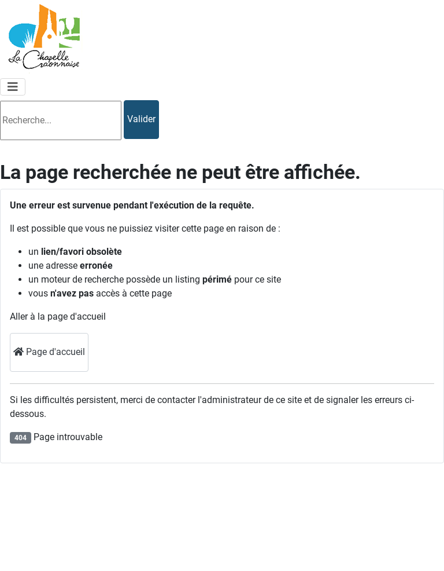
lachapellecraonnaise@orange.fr (91, 549)
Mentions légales (405, 479)
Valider (141, 119)
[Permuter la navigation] (12, 87)
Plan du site (395, 507)
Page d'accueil (49, 351)
